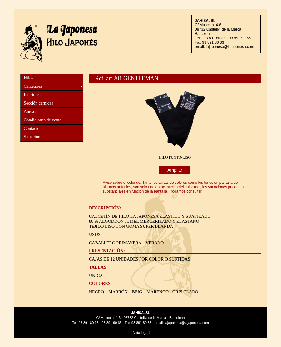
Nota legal (140, 333)
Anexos (30, 111)
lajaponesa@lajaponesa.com (230, 47)
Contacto (32, 128)
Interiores (32, 94)
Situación (32, 136)
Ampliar (174, 170)
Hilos (28, 78)
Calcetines (33, 86)
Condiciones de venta (43, 120)
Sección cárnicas (38, 103)
